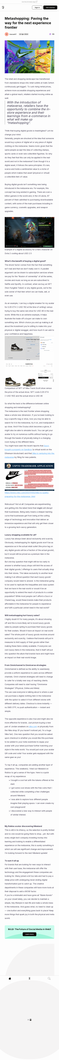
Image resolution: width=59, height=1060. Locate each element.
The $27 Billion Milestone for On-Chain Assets (20, 998)
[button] (29, 2)
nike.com (32, 726)
